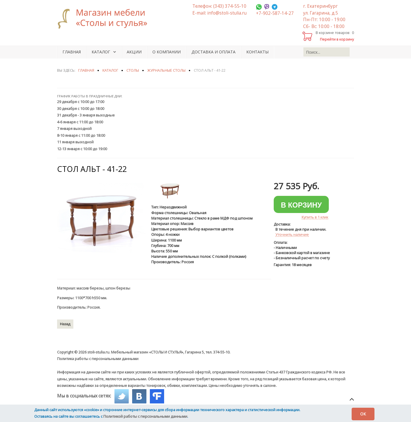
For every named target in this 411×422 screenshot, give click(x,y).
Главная (72, 52)
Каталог (101, 52)
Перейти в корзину (337, 39)
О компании (166, 52)
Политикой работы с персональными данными (145, 416)
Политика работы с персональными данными (97, 358)
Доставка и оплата (213, 52)
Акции (134, 52)
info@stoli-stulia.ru (227, 13)
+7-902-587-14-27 (275, 13)
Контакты (257, 52)
